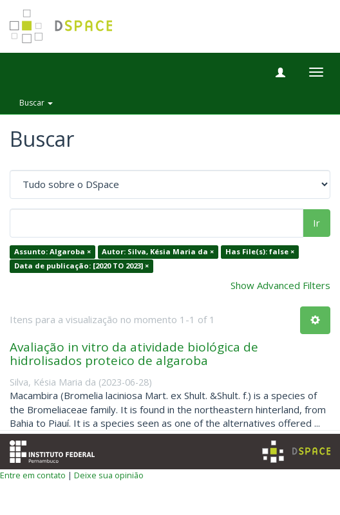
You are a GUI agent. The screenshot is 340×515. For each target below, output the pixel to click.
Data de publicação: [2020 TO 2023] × (81, 265)
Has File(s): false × (259, 252)
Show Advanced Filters (280, 285)
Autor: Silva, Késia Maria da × (158, 252)
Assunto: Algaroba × (52, 252)
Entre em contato (33, 475)
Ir (316, 222)
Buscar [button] (36, 102)
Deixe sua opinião (109, 475)
